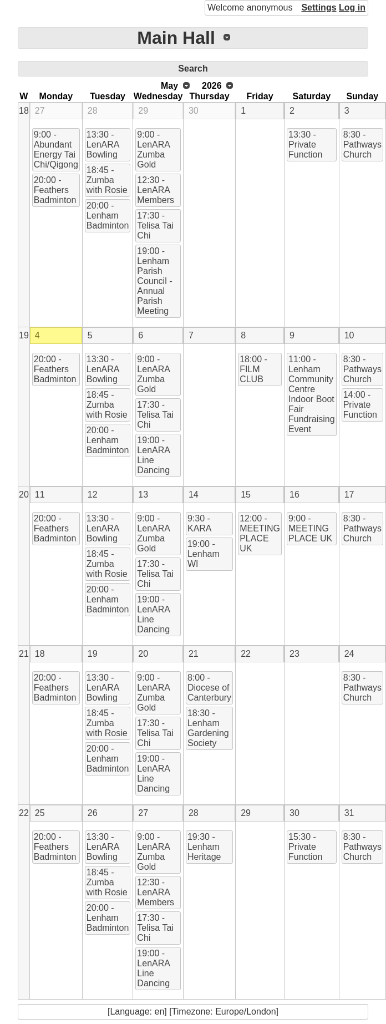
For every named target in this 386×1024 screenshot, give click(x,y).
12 (93, 494)
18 (24, 110)
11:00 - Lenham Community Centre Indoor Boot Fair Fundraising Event (311, 394)
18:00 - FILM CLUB (253, 369)
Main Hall (176, 38)
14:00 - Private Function (360, 404)
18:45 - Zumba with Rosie (107, 180)
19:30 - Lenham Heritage (204, 846)
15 (246, 494)
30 (194, 110)
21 (24, 653)
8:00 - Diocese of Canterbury (209, 687)
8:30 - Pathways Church (362, 144)
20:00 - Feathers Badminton (55, 190)
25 (40, 813)
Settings (318, 7)
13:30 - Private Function (305, 144)
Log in (352, 7)
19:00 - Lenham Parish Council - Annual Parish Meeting (154, 281)
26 (93, 813)
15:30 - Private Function (305, 846)
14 (194, 494)
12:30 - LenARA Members (155, 190)
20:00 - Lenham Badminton (108, 215)
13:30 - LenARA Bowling (103, 144)
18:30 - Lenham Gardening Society (208, 728)
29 (143, 110)
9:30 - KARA (199, 523)
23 (294, 653)
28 (93, 110)
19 (24, 335)
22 (246, 653)
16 (294, 494)
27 (40, 110)
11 (40, 494)
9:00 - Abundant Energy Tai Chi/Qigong (56, 149)
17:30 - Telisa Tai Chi (155, 225)
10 (349, 335)
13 (143, 494)
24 (349, 653)
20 (24, 494)
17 (349, 494)
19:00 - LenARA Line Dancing (153, 455)
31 (349, 813)
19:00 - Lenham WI (203, 554)
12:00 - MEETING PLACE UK (260, 533)
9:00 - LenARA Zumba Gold (153, 149)
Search (192, 68)
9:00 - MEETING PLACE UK (310, 528)
